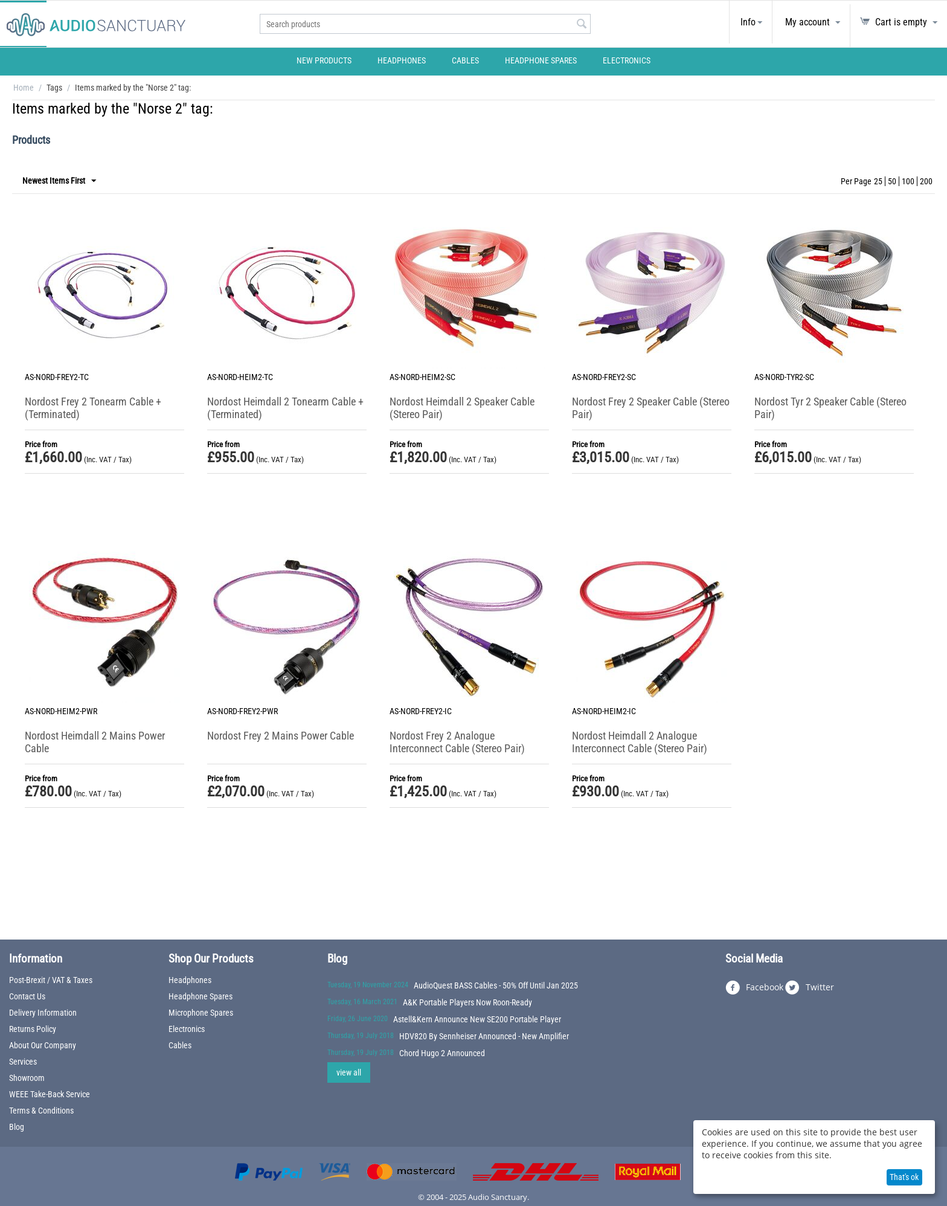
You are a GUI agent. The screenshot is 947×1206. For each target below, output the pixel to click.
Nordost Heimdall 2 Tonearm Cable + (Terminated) (285, 408)
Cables (465, 60)
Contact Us (27, 996)
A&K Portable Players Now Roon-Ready (467, 1002)
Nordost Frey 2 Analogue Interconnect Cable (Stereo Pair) (457, 742)
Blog (16, 1127)
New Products (324, 60)
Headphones (401, 60)
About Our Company (42, 1045)
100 (908, 181)
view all (348, 1072)
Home (23, 87)
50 (892, 181)
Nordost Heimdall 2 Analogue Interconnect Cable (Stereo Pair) (639, 742)
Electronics (626, 60)
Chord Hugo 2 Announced (442, 1053)
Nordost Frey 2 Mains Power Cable (280, 735)
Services (23, 1061)
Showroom (27, 1078)
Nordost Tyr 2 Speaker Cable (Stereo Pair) (830, 408)
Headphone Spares (541, 60)
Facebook (754, 988)
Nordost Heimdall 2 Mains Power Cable (95, 742)
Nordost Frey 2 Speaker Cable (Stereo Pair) (651, 408)
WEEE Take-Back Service (49, 1094)
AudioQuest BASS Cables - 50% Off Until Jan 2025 (496, 985)
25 (878, 181)
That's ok (904, 1177)
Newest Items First (59, 181)
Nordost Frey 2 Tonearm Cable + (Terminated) (93, 408)
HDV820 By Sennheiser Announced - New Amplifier (484, 1036)
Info (748, 22)
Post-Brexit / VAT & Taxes (50, 980)
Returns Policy (32, 1029)
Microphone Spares (201, 1012)
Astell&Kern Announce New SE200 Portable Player (477, 1019)
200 (926, 181)
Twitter (809, 988)
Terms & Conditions (41, 1110)
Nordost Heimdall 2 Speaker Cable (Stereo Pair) (462, 408)
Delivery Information (43, 1012)
